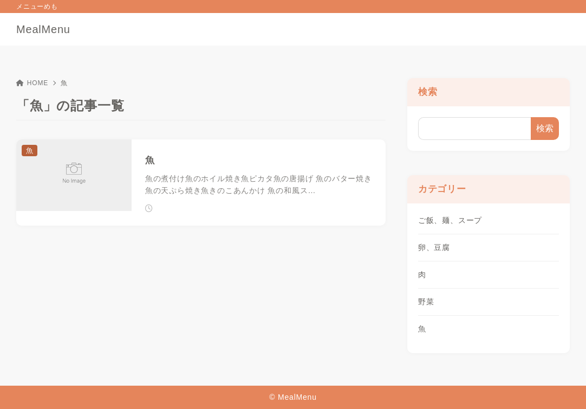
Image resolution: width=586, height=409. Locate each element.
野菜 (426, 301)
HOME (32, 83)
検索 (428, 92)
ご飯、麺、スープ (450, 220)
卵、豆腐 (434, 247)
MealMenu (43, 29)
